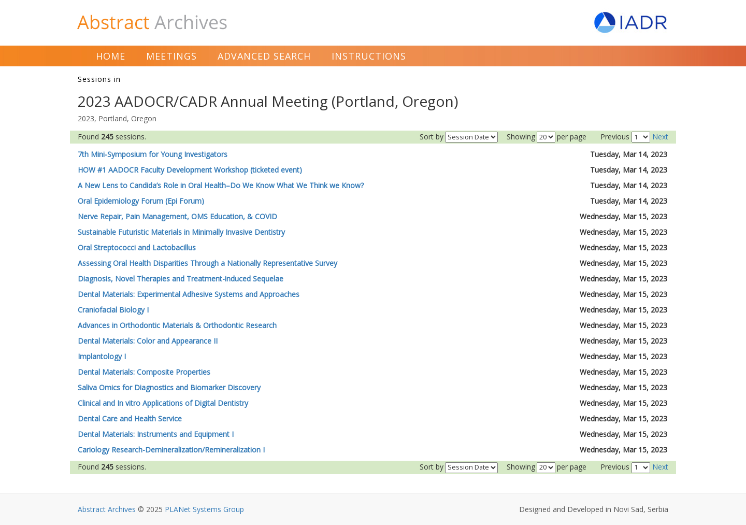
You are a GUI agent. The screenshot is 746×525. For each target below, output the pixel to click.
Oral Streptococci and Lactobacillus (137, 247)
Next (660, 136)
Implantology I (102, 356)
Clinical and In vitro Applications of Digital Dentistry (163, 403)
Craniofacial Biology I (113, 310)
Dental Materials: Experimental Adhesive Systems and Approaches (188, 294)
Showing (521, 136)
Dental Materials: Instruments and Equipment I (156, 434)
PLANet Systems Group (204, 509)
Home (110, 56)
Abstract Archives (107, 509)
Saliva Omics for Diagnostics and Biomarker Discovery (169, 387)
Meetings (171, 56)
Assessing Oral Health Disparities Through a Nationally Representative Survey (207, 263)
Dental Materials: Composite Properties (144, 372)
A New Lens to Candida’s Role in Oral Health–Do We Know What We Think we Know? (221, 185)
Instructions (369, 56)
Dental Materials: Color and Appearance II (148, 341)
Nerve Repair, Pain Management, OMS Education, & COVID (177, 216)
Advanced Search (264, 56)
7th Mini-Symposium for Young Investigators (152, 154)
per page (571, 136)
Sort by (431, 136)
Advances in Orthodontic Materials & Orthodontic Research (177, 325)
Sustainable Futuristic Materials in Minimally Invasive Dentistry (181, 232)
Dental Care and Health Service (130, 418)
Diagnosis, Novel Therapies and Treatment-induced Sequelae (180, 278)
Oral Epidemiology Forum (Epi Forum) (141, 201)
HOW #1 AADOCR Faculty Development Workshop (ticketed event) (190, 170)
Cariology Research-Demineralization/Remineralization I (171, 450)
